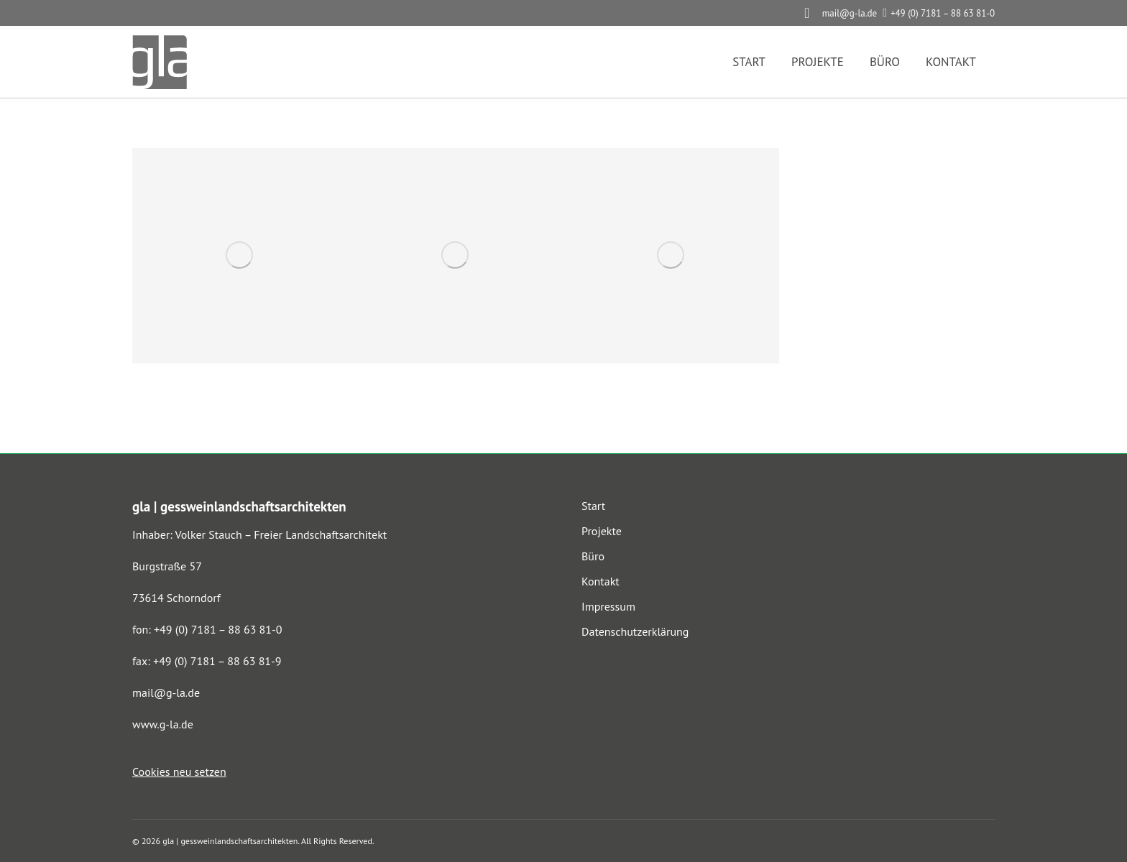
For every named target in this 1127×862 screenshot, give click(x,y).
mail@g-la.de (166, 692)
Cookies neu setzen (179, 771)
